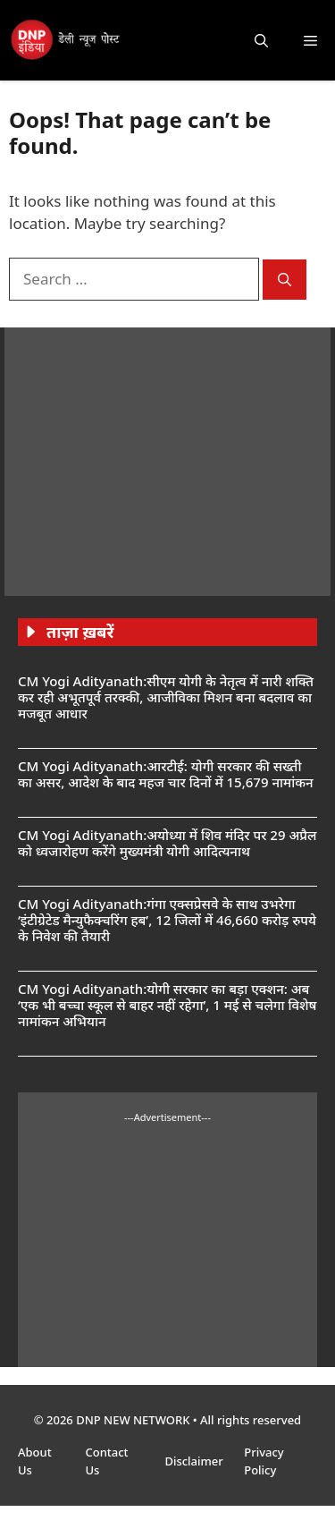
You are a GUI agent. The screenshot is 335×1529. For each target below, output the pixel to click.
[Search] (284, 279)
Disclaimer (195, 1461)
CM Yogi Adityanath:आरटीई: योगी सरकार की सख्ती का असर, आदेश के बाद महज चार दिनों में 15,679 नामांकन (166, 774)
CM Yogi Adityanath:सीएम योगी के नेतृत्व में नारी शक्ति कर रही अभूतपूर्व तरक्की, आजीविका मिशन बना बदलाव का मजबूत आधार (166, 697)
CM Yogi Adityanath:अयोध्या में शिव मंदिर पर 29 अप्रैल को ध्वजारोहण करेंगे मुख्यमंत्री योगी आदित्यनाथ (167, 843)
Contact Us (106, 1461)
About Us (35, 1461)
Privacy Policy (263, 1461)
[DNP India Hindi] (66, 40)
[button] (261, 40)
